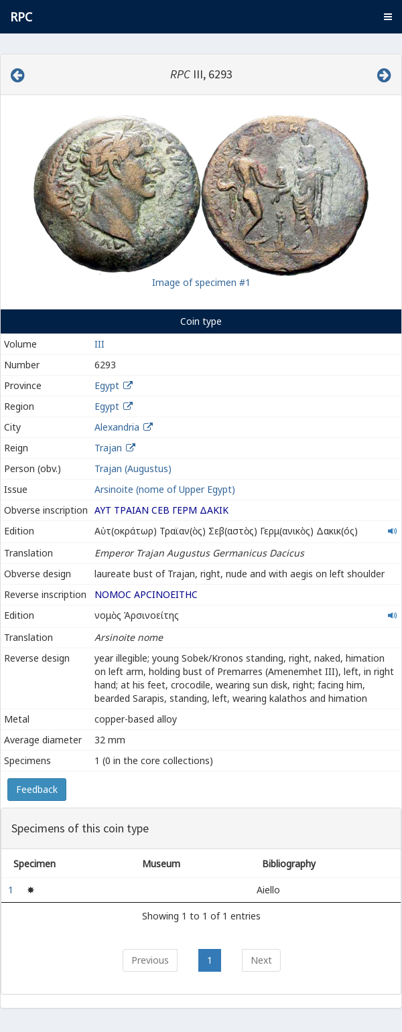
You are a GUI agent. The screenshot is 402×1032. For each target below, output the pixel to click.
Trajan (108, 447)
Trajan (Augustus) (133, 468)
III (99, 344)
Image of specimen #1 (201, 282)
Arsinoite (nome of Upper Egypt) (164, 489)
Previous (150, 960)
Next (261, 960)
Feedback (37, 789)
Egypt (106, 385)
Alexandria (116, 427)
